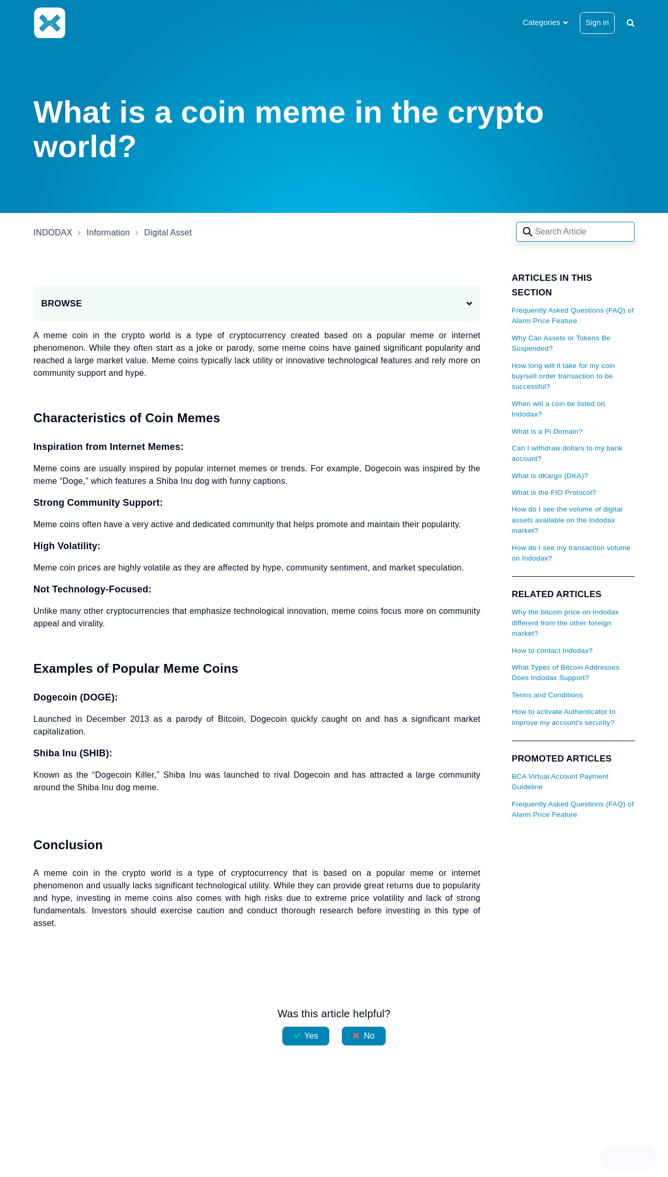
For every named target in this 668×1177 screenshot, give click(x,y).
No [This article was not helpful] (369, 1035)
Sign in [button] (597, 22)
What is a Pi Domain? (547, 431)
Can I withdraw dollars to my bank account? (567, 453)
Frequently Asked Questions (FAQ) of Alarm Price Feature (573, 315)
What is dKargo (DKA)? (550, 476)
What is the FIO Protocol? (554, 492)
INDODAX (53, 232)
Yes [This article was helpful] (311, 1035)
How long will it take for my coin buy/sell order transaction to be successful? (563, 376)
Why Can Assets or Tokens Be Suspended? (561, 343)
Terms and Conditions (547, 695)
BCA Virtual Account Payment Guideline (560, 781)
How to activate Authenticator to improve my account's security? (564, 717)
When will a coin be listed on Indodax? (558, 409)
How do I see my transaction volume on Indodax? (571, 553)
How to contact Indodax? (552, 651)
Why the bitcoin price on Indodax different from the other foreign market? (565, 622)
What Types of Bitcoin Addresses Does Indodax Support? (565, 672)
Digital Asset (168, 232)
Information (108, 232)
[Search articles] (575, 232)
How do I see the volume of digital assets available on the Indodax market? (567, 519)
